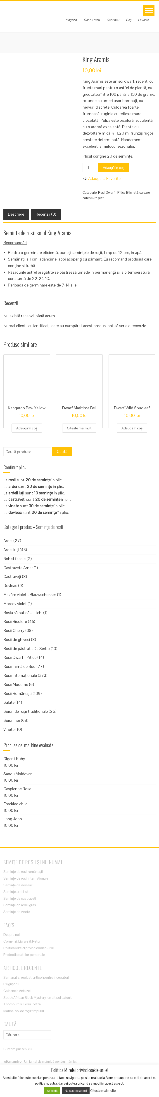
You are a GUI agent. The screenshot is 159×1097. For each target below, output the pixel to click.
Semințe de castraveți (19, 898)
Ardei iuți (11, 549)
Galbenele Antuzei (17, 990)
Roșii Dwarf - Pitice (112, 192)
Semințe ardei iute (16, 891)
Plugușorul (11, 984)
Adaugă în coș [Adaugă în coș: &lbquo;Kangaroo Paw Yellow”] (26, 428)
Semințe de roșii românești (23, 871)
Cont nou (113, 20)
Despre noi (11, 934)
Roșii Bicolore (15, 621)
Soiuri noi (11, 720)
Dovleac (10, 585)
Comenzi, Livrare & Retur (21, 941)
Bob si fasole (14, 558)
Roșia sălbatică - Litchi (22, 612)
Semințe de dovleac (18, 885)
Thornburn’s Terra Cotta (22, 1004)
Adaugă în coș (113, 167)
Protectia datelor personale (24, 954)
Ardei (7, 540)
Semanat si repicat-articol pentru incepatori (36, 977)
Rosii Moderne (15, 684)
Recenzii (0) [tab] (46, 214)
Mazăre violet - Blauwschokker (29, 594)
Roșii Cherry (13, 630)
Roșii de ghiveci (16, 639)
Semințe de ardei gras (19, 905)
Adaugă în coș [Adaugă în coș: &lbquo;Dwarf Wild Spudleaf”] (131, 428)
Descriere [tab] (16, 214)
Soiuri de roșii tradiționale (25, 711)
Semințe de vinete (16, 911)
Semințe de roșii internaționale (25, 878)
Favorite (143, 20)
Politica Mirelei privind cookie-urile (28, 948)
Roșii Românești (17, 693)
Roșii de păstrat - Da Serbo (26, 648)
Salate (8, 702)
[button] (102, 178)
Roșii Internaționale (20, 675)
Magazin (71, 20)
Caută (62, 451)
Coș (128, 20)
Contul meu (92, 20)
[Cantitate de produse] (90, 167)
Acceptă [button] (52, 1091)
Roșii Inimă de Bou (19, 666)
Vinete (8, 729)
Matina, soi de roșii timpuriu (23, 1010)
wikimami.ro (12, 1061)
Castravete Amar (18, 567)
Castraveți (12, 576)
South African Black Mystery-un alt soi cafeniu (37, 997)
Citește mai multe (103, 1090)
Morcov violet (15, 603)
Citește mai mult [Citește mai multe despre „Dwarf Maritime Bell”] (79, 428)
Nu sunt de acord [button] (76, 1091)
